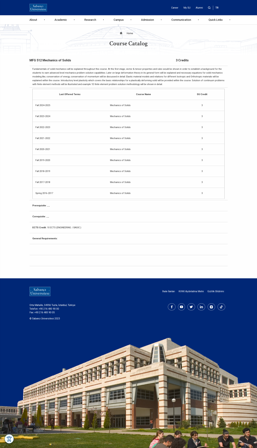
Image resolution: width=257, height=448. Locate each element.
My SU (186, 7)
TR (216, 7)
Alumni (199, 7)
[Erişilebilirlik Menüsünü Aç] (9, 438)
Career (174, 7)
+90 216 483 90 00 (49, 308)
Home (130, 33)
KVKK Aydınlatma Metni (191, 291)
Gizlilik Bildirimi (215, 291)
